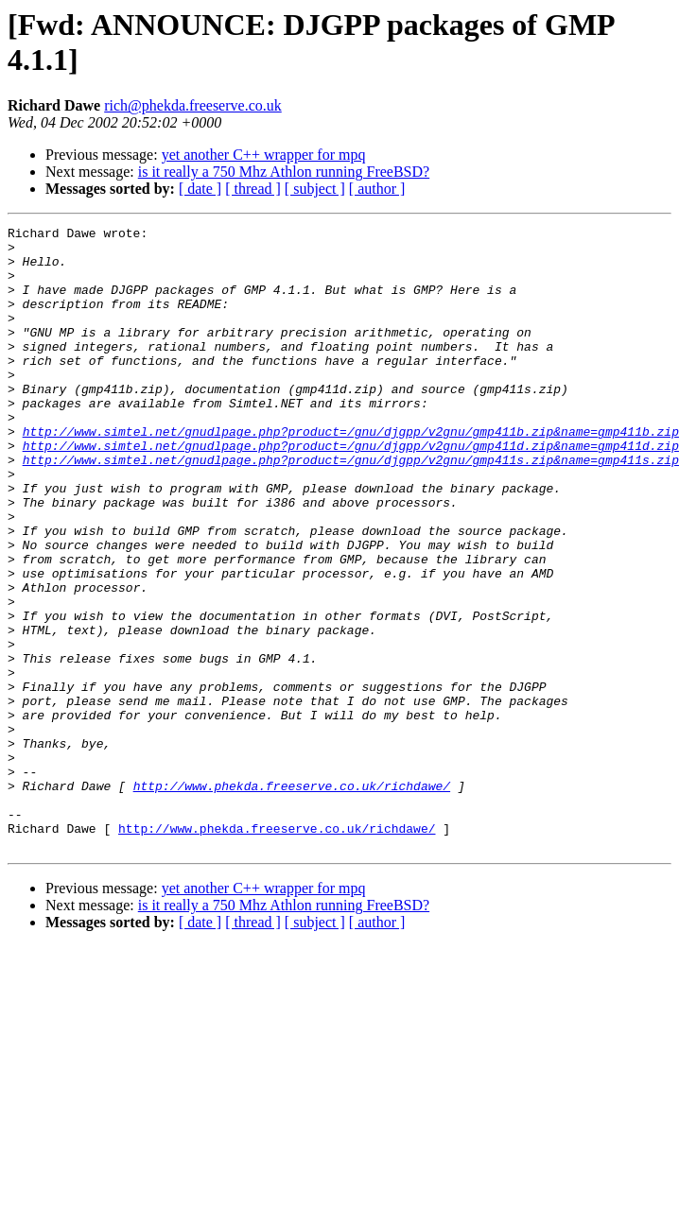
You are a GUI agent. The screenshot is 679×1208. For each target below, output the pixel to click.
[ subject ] (315, 189)
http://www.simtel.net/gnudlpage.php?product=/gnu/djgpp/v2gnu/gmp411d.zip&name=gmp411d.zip (351, 490)
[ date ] (200, 189)
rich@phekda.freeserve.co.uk (193, 105)
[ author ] (377, 189)
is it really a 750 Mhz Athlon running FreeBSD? (283, 172)
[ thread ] (253, 189)
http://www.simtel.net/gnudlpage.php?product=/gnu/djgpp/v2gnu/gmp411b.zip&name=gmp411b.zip (351, 473)
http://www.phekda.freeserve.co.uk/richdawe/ (291, 898)
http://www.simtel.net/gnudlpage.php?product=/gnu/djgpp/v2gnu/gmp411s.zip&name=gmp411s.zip (351, 507)
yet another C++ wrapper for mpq (264, 155)
